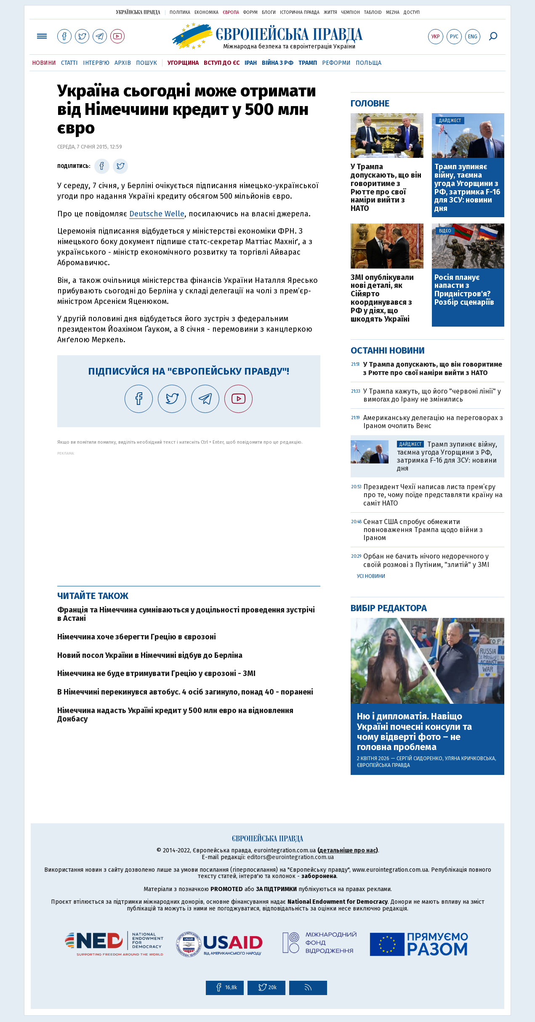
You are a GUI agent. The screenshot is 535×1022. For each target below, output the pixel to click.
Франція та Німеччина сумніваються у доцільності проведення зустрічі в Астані (186, 614)
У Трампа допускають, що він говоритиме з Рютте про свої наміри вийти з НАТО (386, 188)
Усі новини (371, 576)
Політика (180, 12)
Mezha (392, 12)
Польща (368, 63)
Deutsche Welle (156, 213)
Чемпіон (350, 12)
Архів (122, 63)
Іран (251, 63)
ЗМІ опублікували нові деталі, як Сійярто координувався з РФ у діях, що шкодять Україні (382, 299)
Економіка (206, 12)
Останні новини (388, 350)
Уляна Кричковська (470, 758)
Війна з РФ (277, 63)
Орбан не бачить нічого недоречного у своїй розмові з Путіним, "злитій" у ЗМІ (426, 560)
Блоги (269, 12)
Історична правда (299, 12)
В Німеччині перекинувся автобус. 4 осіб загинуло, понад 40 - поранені (185, 692)
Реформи (336, 63)
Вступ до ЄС (222, 63)
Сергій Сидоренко (419, 758)
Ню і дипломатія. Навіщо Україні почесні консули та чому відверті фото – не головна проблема (414, 731)
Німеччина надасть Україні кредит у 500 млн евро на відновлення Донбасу (175, 715)
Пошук (146, 63)
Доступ (412, 12)
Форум (250, 12)
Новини (44, 63)
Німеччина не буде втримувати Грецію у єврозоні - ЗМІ (156, 673)
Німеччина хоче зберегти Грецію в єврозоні (136, 636)
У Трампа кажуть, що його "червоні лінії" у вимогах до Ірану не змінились (432, 395)
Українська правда (138, 12)
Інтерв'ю (96, 63)
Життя (330, 12)
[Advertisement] (188, 514)
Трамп (307, 63)
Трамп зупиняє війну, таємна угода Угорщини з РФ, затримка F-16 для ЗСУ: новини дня (467, 188)
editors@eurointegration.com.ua (290, 857)
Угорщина (183, 63)
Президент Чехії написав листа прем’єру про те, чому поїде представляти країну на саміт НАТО (433, 495)
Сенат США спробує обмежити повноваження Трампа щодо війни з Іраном (423, 530)
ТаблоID (373, 12)
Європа (231, 12)
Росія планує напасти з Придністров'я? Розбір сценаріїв (464, 290)
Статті (69, 63)
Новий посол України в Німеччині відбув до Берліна (149, 655)
